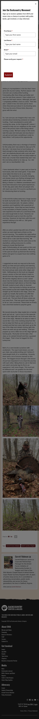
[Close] (35, 4)
